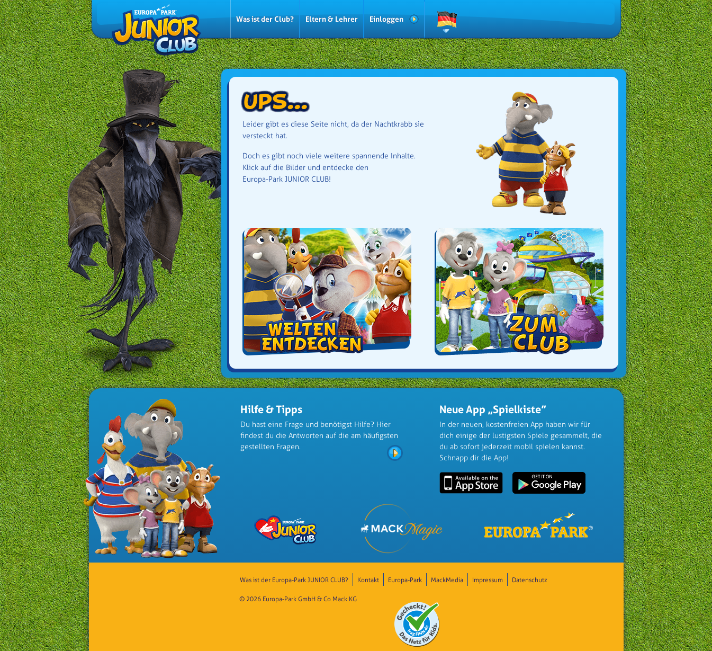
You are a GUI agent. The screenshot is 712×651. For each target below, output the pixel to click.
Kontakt (368, 580)
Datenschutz (529, 580)
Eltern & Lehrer (331, 18)
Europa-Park (405, 580)
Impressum (487, 580)
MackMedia (447, 580)
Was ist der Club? (265, 18)
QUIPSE (564, 23)
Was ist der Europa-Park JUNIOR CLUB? (294, 580)
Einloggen (386, 18)
